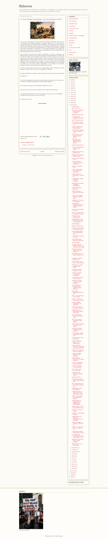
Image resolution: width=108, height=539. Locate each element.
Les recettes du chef (74, 28)
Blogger (61, 536)
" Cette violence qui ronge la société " (78, 236)
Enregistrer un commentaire (28, 145)
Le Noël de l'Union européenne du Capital (78, 117)
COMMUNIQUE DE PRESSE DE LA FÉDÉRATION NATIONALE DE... (76, 402)
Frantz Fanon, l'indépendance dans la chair (78, 292)
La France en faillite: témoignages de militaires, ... (76, 355)
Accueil (42, 151)
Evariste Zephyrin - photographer (77, 35)
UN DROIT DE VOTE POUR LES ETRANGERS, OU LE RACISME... (77, 418)
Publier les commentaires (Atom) (45, 155)
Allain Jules (71, 40)
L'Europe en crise (73, 23)
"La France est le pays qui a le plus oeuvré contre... (78, 148)
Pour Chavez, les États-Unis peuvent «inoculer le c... (78, 123)
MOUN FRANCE (76, 223)
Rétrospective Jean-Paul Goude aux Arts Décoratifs (77, 440)
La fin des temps (73, 21)
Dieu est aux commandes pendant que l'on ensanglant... (78, 111)
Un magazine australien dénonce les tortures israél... (77, 197)
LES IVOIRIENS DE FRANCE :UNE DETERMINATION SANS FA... (77, 287)
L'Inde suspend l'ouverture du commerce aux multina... (78, 325)
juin (73, 458)
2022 (72, 82)
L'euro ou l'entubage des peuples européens (77, 363)
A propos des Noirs (76, 377)
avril (73, 462)
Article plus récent (25, 151)
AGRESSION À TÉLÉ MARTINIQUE (77, 389)
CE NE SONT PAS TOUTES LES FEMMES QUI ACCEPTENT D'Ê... (78, 347)
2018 (72, 90)
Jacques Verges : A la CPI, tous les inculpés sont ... (78, 407)
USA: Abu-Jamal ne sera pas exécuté (77, 338)
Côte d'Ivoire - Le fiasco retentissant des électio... (77, 266)
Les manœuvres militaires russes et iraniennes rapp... (78, 131)
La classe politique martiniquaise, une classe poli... (76, 303)
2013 (72, 100)
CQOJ (70, 45)
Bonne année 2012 (76, 108)
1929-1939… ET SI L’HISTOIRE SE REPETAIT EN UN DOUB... (77, 141)
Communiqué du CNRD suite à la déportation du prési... (78, 380)
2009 (72, 472)
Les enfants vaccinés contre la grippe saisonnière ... (77, 274)
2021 (72, 84)
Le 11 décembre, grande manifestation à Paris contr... (77, 334)
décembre (74, 106)
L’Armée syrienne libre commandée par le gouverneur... (77, 171)
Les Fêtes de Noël (73, 18)
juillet (73, 456)
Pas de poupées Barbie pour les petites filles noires (77, 232)
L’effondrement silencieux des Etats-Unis (78, 152)
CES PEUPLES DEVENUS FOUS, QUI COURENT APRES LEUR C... (78, 205)
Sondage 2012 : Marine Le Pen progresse (78, 201)
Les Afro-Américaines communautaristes (77, 366)
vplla (70, 50)
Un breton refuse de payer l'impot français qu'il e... (78, 228)
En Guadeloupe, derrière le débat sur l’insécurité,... (77, 180)
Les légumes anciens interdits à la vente (77, 270)
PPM (26, 138)
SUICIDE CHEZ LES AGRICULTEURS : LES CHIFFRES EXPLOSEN (78, 246)
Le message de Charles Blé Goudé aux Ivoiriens (78, 432)
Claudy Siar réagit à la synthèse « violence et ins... (77, 423)
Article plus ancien (59, 151)
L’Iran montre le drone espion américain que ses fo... (77, 316)
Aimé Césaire (72, 26)
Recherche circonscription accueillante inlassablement (78, 184)
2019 (72, 88)
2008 (72, 475)
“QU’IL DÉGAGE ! (76, 242)
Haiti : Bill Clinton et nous (77, 120)
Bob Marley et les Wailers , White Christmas (78, 155)
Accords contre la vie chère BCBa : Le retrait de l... (78, 175)
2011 (72, 104)
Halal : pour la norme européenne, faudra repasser (77, 320)
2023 (72, 80)
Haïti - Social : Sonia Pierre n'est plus (76, 370)
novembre (74, 447)
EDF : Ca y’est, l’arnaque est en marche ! (77, 296)
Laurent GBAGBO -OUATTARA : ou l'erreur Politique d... (78, 359)
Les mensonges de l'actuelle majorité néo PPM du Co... (77, 163)
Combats (71, 33)
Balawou (25, 6)
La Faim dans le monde (74, 47)
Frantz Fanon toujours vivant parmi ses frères (77, 307)
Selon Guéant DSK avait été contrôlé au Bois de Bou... (78, 385)
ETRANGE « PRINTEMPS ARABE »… (78, 414)
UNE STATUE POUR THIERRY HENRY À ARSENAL (77, 330)
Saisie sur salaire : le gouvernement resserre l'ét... (78, 192)
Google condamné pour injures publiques (77, 127)
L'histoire (71, 30)
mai (73, 460)
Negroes (71, 54)
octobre (74, 449)
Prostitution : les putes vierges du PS (77, 259)
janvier (73, 468)
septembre (74, 451)
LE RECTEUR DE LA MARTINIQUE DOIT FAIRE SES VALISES (77, 393)
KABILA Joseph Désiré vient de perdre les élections (77, 397)
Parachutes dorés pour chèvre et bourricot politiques (77, 250)
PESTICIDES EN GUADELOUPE (76, 216)
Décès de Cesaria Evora (77, 226)
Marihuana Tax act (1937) (78, 114)
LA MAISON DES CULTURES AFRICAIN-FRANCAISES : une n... (78, 436)
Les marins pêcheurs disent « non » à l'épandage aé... (77, 342)
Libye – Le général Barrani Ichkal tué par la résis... (78, 213)
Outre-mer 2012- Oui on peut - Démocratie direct (78, 262)
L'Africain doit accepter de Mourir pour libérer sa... (78, 350)
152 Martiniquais (73, 38)
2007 (72, 477)
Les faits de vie (72, 52)
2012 (72, 102)
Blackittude (71, 42)
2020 (72, 86)
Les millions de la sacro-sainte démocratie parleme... (77, 136)
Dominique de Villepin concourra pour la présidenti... (77, 282)
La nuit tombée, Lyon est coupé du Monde (77, 278)
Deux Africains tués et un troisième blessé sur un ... (78, 255)
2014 (72, 98)
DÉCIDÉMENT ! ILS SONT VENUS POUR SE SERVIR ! (77, 311)
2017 (72, 92)
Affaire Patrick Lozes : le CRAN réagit (77, 444)
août (73, 453)
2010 (72, 470)
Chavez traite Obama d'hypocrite (77, 188)
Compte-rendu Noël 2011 (78, 145)
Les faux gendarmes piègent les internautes (77, 240)
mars (73, 464)
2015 (72, 96)
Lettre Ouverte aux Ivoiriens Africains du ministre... (77, 374)
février (73, 466)
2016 (72, 94)
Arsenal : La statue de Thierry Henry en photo (78, 299)
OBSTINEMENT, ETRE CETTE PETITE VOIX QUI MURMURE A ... (77, 220)
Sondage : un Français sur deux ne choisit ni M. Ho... (78, 428)
